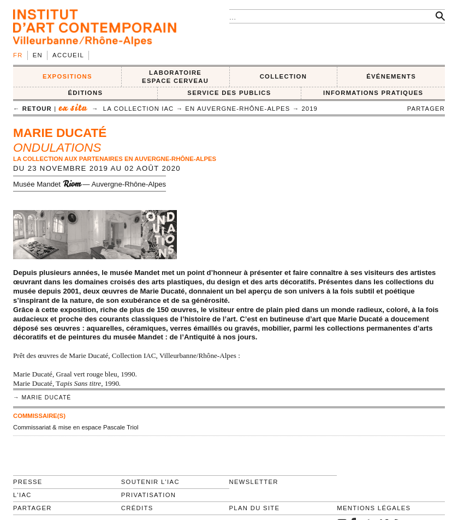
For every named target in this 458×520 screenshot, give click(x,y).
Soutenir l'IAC (150, 482)
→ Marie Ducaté (42, 398)
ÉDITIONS (85, 92)
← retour (32, 108)
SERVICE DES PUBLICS (229, 92)
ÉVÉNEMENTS (391, 76)
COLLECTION (283, 76)
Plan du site (254, 508)
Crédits (137, 508)
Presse (28, 482)
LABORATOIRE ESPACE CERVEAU (175, 76)
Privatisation (148, 495)
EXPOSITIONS (67, 76)
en (38, 55)
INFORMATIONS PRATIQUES (373, 92)
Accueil (68, 55)
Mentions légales (374, 508)
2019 (309, 108)
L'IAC (22, 495)
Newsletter (253, 482)
